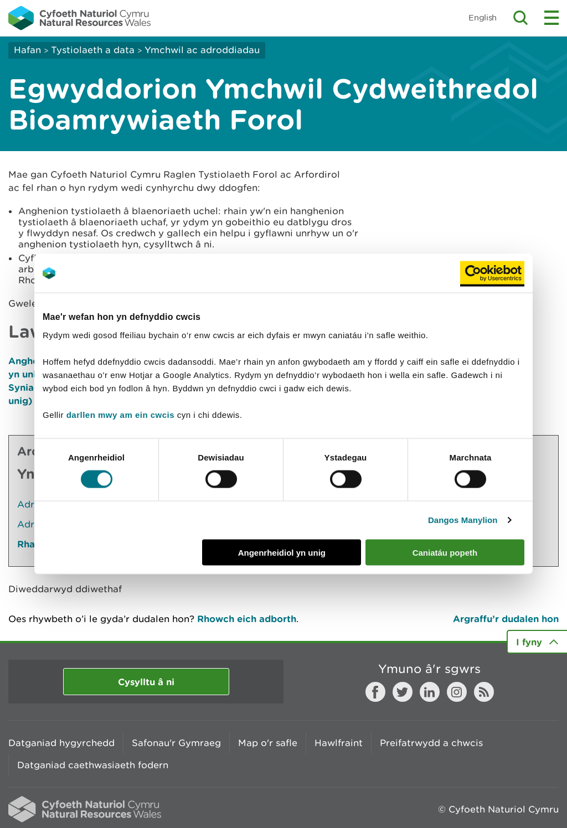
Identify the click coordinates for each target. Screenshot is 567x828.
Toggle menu (551, 17)
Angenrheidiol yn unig (282, 552)
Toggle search (520, 17)
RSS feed (484, 692)
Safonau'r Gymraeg (176, 742)
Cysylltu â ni (146, 681)
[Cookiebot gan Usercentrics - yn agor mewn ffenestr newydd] (492, 273)
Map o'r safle (267, 742)
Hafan (27, 49)
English (482, 17)
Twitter (403, 692)
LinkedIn (430, 692)
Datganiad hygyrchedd (61, 742)
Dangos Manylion (463, 520)
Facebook (375, 692)
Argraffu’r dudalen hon (506, 618)
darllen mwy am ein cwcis (120, 414)
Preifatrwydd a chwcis (431, 742)
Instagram (457, 692)
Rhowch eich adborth (246, 618)
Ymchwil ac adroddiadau (202, 49)
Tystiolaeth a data (93, 49)
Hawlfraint (339, 742)
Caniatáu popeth (445, 552)
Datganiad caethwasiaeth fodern (92, 764)
